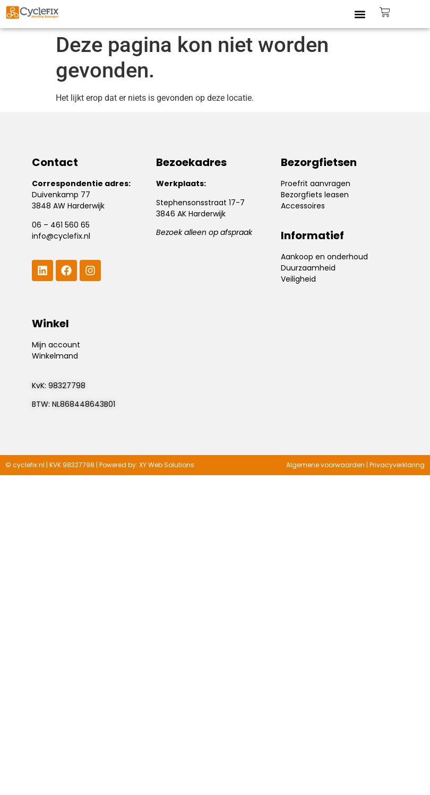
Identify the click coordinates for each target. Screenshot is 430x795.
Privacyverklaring (397, 464)
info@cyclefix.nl (61, 236)
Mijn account (56, 344)
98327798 (66, 385)
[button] (360, 14)
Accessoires (303, 205)
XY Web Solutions (166, 464)
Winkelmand (55, 356)
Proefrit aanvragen (315, 183)
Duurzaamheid (308, 268)
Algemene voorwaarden (325, 464)
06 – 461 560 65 (61, 225)
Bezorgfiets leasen (315, 194)
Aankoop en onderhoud (324, 256)
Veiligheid (298, 279)
